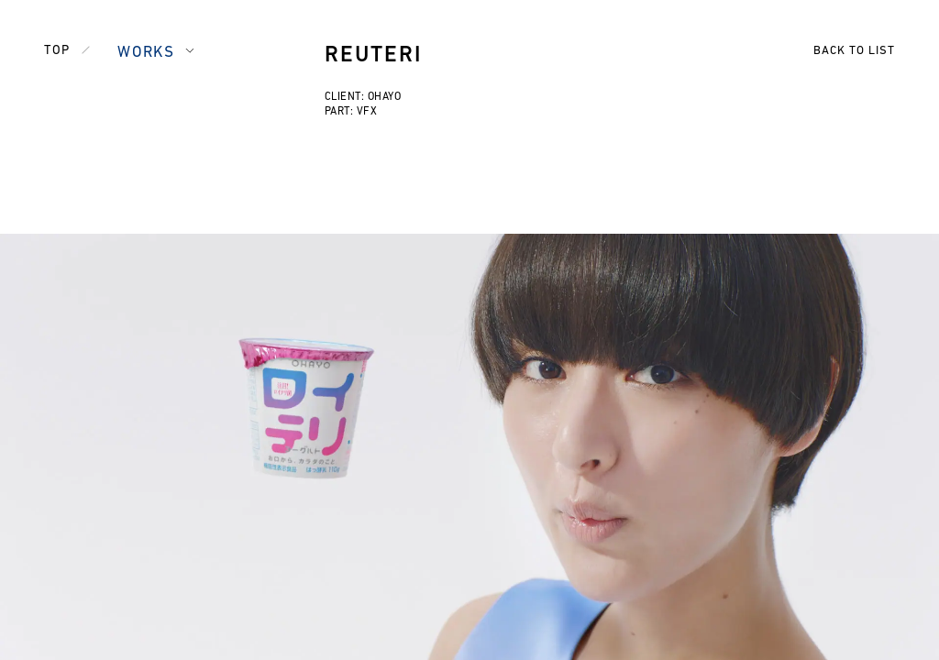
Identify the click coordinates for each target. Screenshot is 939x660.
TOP (57, 51)
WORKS (145, 52)
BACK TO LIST (854, 51)
